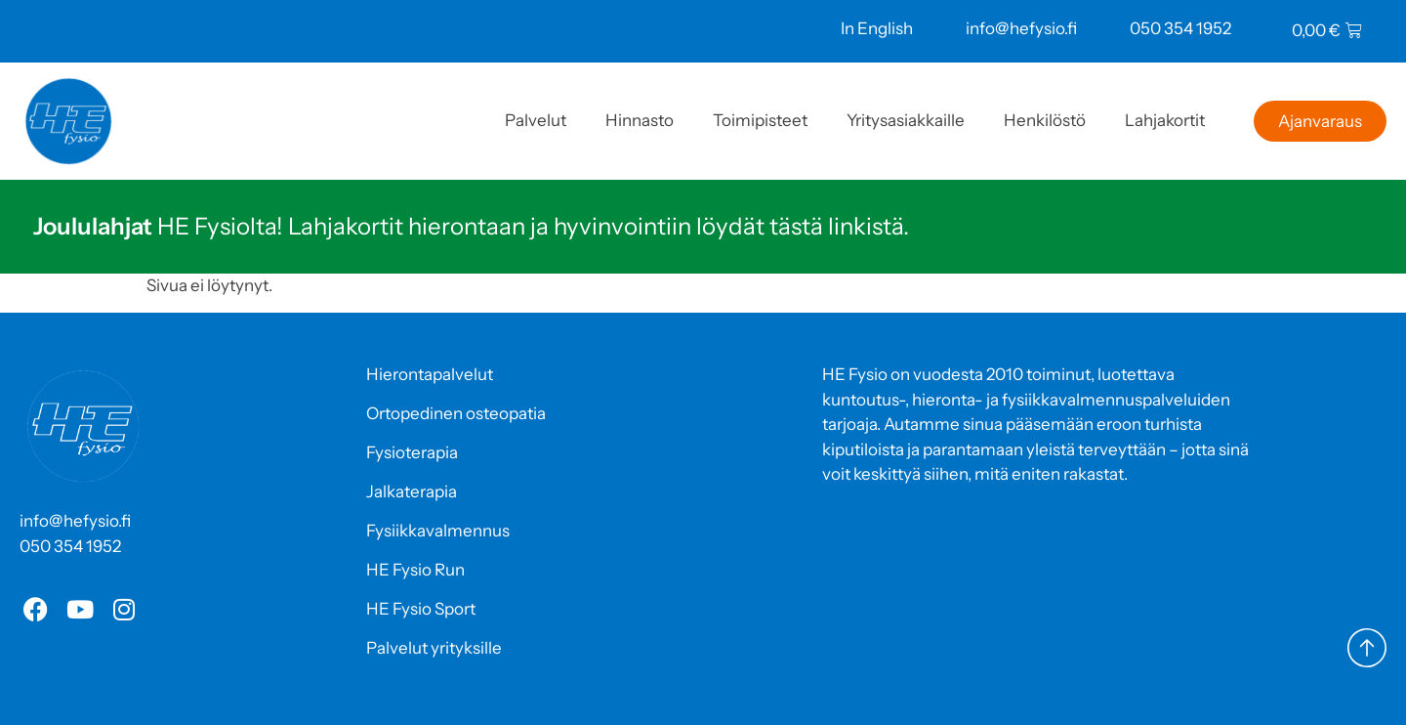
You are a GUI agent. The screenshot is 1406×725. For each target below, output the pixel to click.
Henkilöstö (1045, 120)
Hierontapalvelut (429, 374)
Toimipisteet (760, 120)
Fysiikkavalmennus (438, 530)
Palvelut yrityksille (434, 648)
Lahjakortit (1165, 120)
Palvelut (535, 120)
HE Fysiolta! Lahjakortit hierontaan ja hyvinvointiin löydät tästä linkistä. (471, 226)
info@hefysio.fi (1021, 28)
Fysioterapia (412, 452)
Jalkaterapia (411, 491)
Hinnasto (639, 120)
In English (877, 28)
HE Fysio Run (415, 569)
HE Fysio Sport (421, 608)
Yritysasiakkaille (906, 120)
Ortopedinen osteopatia (456, 413)
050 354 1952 (1180, 28)
